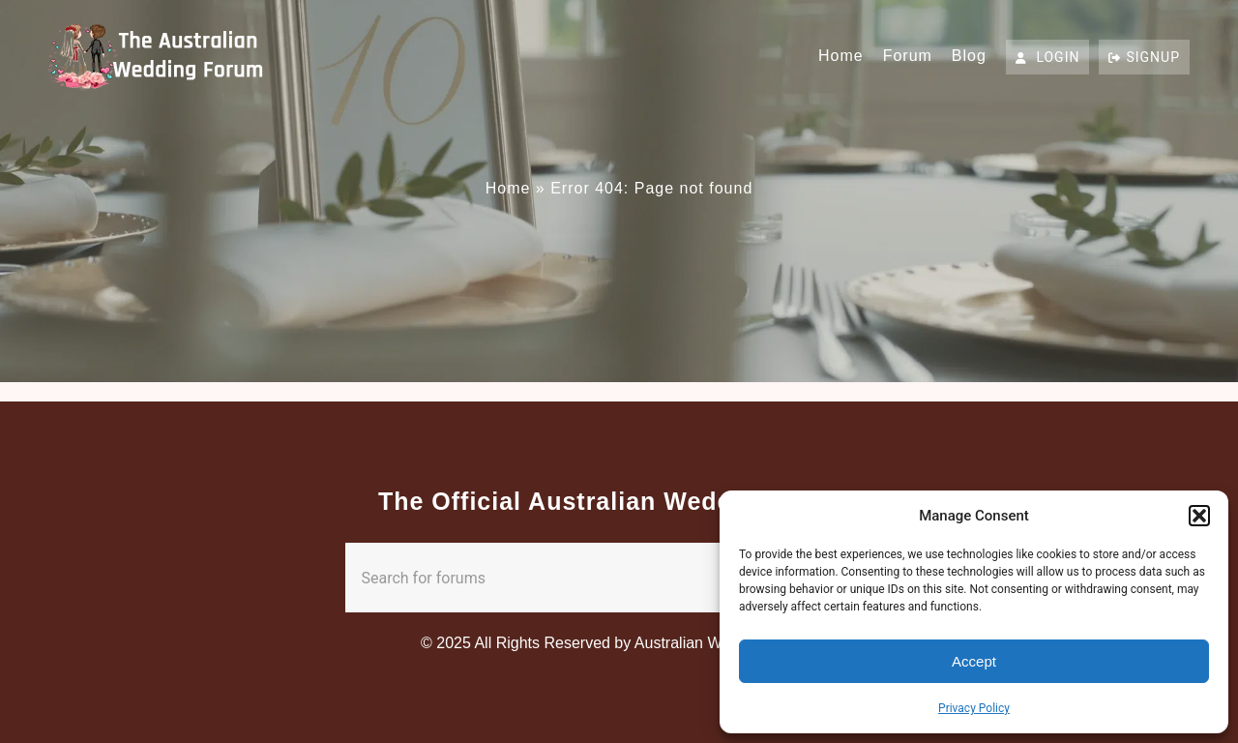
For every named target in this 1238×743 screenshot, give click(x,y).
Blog (969, 55)
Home (841, 55)
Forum (907, 55)
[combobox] (580, 577)
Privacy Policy (974, 708)
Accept (974, 661)
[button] (1199, 515)
